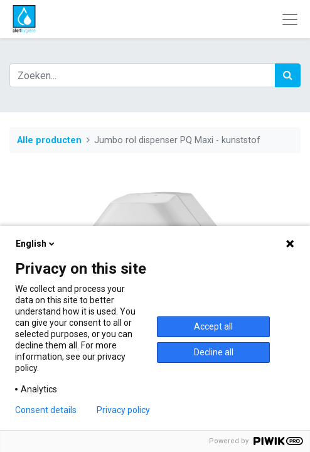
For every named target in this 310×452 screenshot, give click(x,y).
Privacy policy (123, 410)
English (36, 244)
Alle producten (49, 140)
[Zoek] (288, 75)
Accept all (213, 326)
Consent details (46, 410)
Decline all (213, 352)
